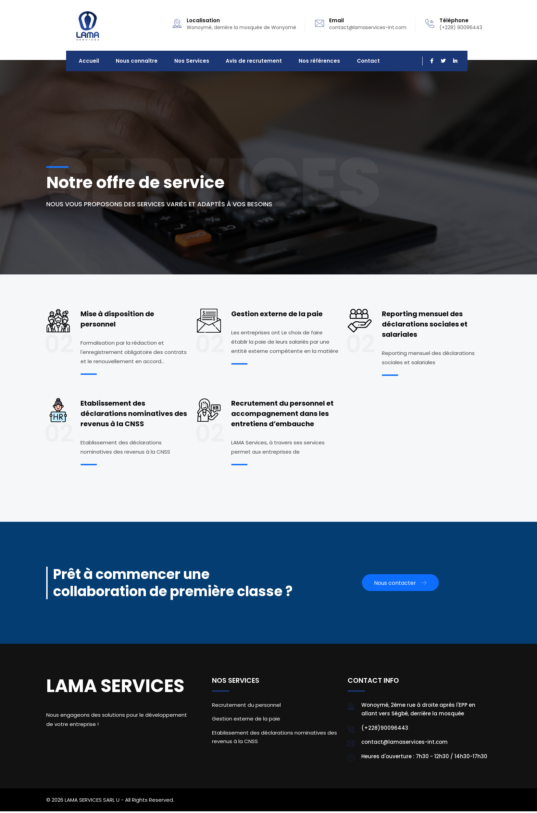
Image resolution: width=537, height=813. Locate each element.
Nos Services (186, 61)
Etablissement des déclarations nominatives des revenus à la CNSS (133, 415)
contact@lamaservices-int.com (368, 27)
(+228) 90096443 (460, 27)
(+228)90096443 (384, 729)
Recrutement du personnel (246, 706)
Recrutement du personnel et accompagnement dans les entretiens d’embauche (282, 415)
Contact (356, 61)
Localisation (203, 20)
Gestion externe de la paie (277, 315)
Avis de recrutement (246, 61)
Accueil (88, 61)
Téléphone (454, 20)
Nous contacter (400, 585)
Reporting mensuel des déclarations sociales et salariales (424, 326)
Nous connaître (133, 61)
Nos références (309, 61)
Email (336, 20)
